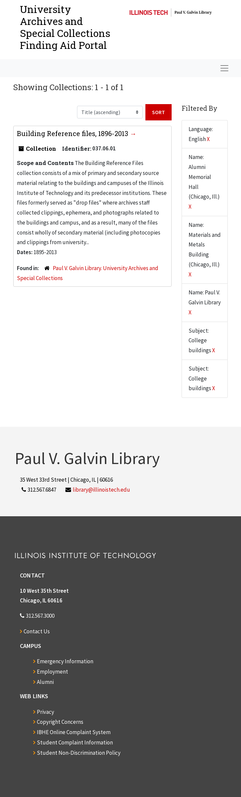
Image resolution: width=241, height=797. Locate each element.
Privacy (45, 712)
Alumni (45, 682)
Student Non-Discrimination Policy (79, 752)
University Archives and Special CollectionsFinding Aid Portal (65, 27)
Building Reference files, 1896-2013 (73, 133)
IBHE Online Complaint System (74, 732)
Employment (52, 671)
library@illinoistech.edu (101, 489)
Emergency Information (65, 661)
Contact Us (37, 631)
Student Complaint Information (75, 742)
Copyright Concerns (60, 721)
